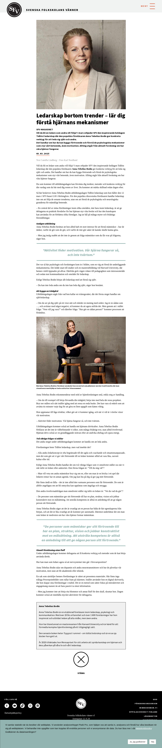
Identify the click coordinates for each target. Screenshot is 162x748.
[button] (152, 6)
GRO (155, 699)
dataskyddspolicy (144, 728)
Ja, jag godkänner (137, 742)
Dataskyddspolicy (7, 712)
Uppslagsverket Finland (143, 712)
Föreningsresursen (146, 703)
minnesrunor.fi (148, 708)
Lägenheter (150, 716)
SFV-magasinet (44, 129)
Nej (152, 742)
